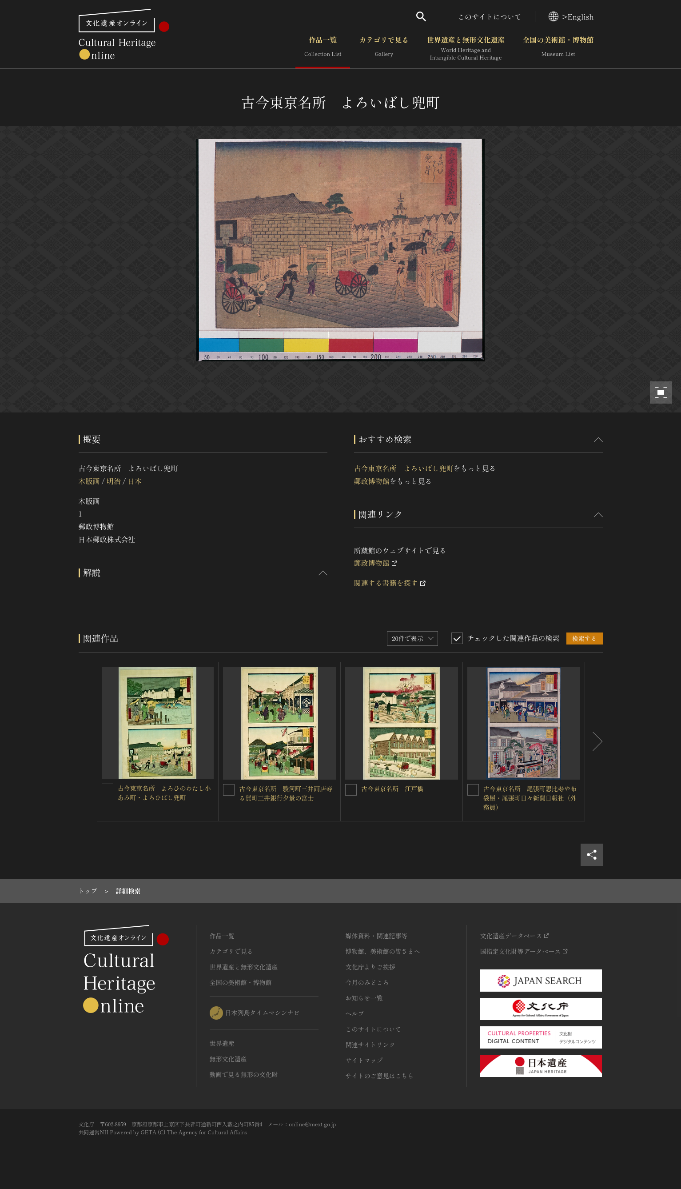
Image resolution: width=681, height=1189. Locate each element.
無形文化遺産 (228, 1058)
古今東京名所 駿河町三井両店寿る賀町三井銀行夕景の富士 (285, 793)
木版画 (89, 481)
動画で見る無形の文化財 (244, 1074)
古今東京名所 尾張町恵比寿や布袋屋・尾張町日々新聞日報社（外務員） (530, 798)
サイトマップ (364, 1060)
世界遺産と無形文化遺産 (465, 48)
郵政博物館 (372, 481)
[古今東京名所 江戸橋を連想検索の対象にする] (351, 790)
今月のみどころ (367, 982)
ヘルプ (355, 1013)
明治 (114, 481)
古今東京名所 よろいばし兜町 (404, 468)
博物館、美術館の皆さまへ (383, 951)
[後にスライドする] (594, 741)
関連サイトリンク (370, 1044)
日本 (134, 481)
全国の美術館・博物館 (557, 48)
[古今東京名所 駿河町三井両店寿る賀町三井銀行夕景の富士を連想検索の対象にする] (229, 790)
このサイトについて (490, 16)
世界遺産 (222, 1043)
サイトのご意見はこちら (380, 1075)
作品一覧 (322, 48)
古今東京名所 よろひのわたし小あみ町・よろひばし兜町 (164, 793)
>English (571, 16)
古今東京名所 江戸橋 (392, 788)
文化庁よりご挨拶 (370, 966)
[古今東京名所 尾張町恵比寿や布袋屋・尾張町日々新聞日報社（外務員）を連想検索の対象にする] (473, 790)
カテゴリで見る (384, 48)
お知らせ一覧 (364, 997)
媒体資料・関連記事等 (377, 935)
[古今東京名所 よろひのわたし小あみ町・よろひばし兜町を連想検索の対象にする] (107, 789)
